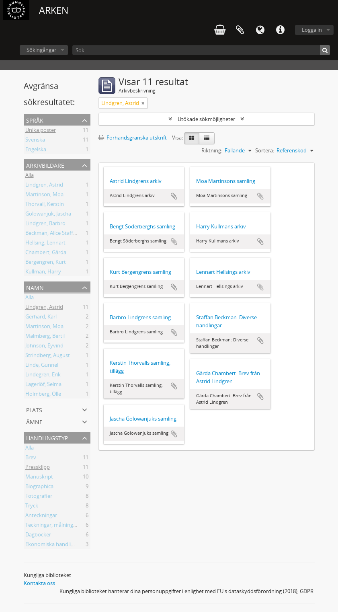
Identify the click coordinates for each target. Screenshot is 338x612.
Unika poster (40, 131)
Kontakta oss (39, 583)
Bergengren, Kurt (45, 263)
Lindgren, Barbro (45, 224)
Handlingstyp (47, 437)
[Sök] (201, 50)
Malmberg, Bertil (45, 337)
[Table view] (207, 138)
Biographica (39, 487)
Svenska (35, 140)
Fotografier (38, 497)
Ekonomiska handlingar (53, 545)
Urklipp (240, 30)
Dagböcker (38, 535)
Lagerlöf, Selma (43, 385)
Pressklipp (37, 468)
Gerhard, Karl (41, 317)
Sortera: (264, 150)
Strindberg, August (47, 356)
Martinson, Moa (44, 195)
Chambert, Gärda (45, 253)
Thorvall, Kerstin (44, 205)
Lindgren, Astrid (44, 185)
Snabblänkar (280, 30)
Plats (34, 409)
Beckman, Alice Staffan (52, 234)
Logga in (312, 29)
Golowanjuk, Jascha (48, 214)
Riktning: (211, 150)
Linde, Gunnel (41, 366)
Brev (30, 458)
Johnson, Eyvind (44, 346)
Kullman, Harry (43, 272)
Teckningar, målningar (51, 526)
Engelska (35, 150)
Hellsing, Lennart (45, 243)
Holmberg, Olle (43, 394)
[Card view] (191, 138)
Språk (260, 30)
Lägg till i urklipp (174, 196)
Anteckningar (41, 516)
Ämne (34, 421)
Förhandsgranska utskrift (132, 137)
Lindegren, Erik (43, 375)
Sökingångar (41, 49)
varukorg (220, 30)
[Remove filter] (143, 103)
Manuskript (39, 477)
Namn (35, 286)
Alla (29, 176)
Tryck (31, 506)
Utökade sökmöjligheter (206, 119)
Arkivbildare (45, 164)
